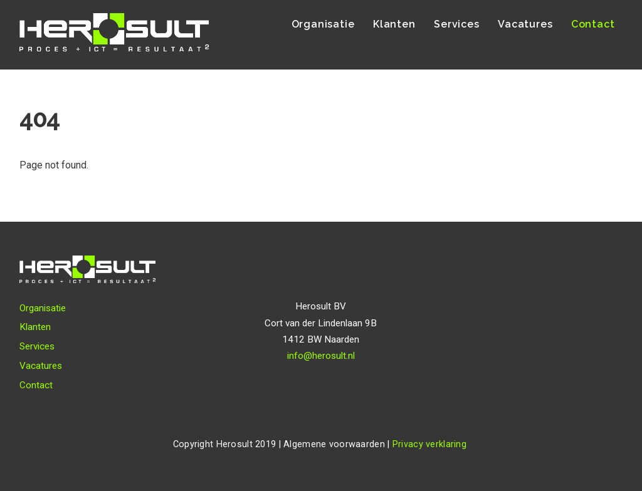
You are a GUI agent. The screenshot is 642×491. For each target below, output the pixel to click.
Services (456, 24)
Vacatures (525, 24)
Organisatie (323, 24)
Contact (593, 24)
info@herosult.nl (321, 355)
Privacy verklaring (429, 444)
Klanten (394, 24)
